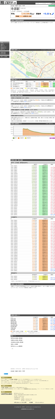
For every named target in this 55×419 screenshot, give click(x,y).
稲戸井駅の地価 (13, 326)
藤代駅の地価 (13, 320)
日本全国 (12, 5)
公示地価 (11, 379)
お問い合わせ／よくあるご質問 (20, 402)
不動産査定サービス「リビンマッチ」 (30, 388)
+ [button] (12, 52)
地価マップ (3, 45)
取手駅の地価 (13, 318)
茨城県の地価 (3, 52)
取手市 (20, 5)
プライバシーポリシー (39, 402)
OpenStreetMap (49, 77)
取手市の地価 (3, 53)
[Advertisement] (4, 22)
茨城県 (16, 5)
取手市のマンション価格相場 (16, 346)
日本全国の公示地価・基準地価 (17, 342)
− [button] (12, 54)
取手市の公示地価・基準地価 (16, 338)
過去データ (3, 49)
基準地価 (15, 379)
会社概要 (31, 402)
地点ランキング (3, 46)
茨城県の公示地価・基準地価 (16, 340)
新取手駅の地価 (13, 323)
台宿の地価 (13, 329)
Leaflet (44, 77)
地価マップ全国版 (4, 56)
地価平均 (2, 44)
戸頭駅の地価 (13, 328)
